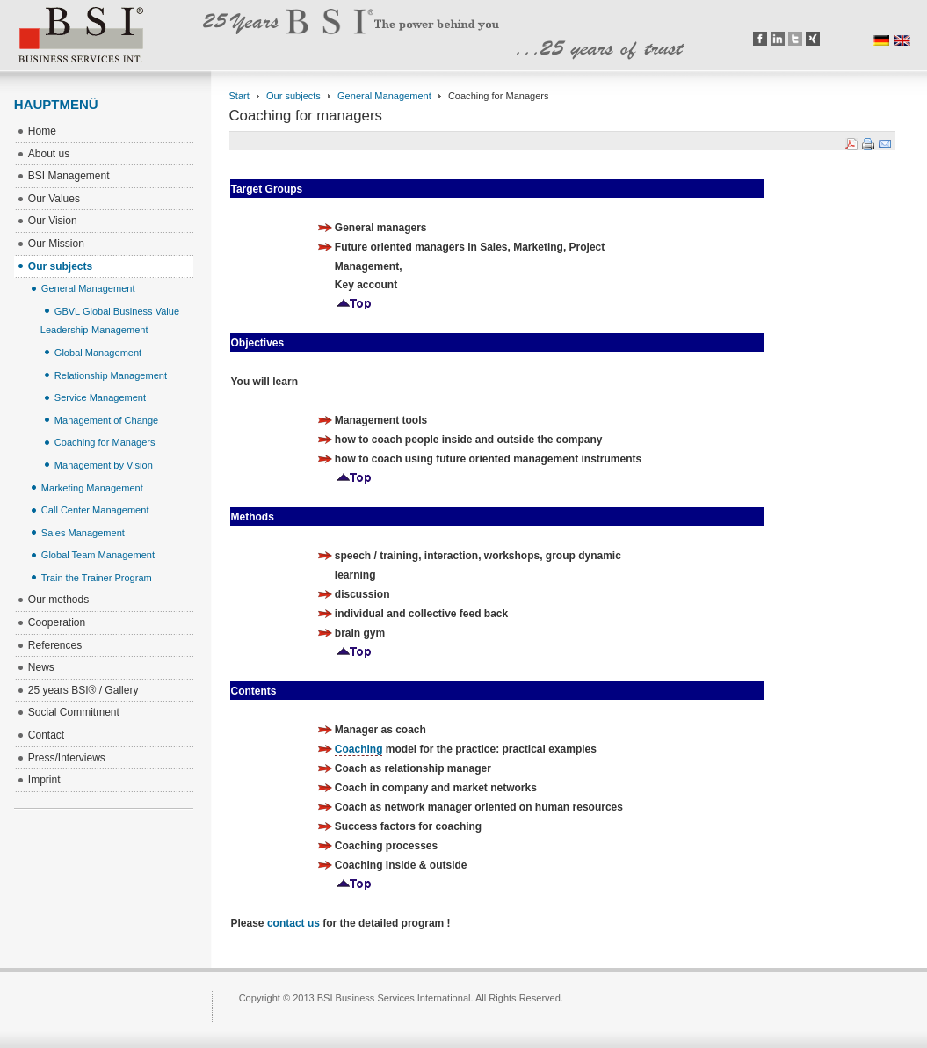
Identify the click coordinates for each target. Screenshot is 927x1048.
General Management (384, 96)
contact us (293, 923)
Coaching (359, 749)
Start (239, 96)
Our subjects (293, 96)
